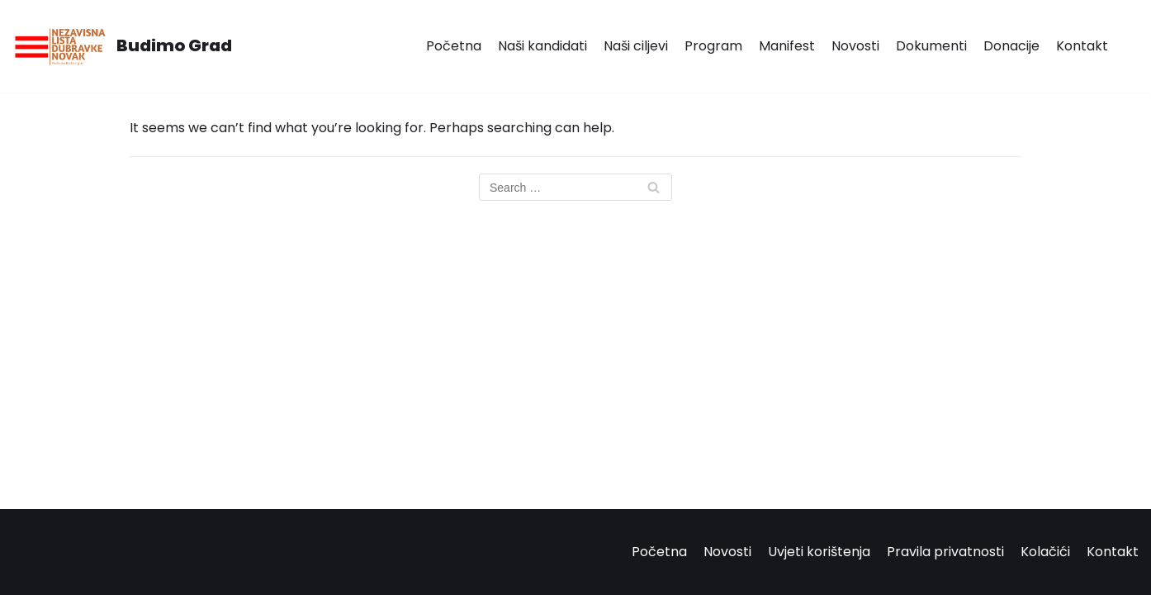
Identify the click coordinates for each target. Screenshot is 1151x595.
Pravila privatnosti (945, 551)
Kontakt (1082, 45)
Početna (453, 45)
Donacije (1011, 45)
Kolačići (1045, 551)
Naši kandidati (542, 45)
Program (713, 45)
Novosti (855, 45)
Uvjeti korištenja (819, 551)
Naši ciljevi (636, 45)
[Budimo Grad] (122, 46)
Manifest (787, 45)
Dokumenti (931, 45)
